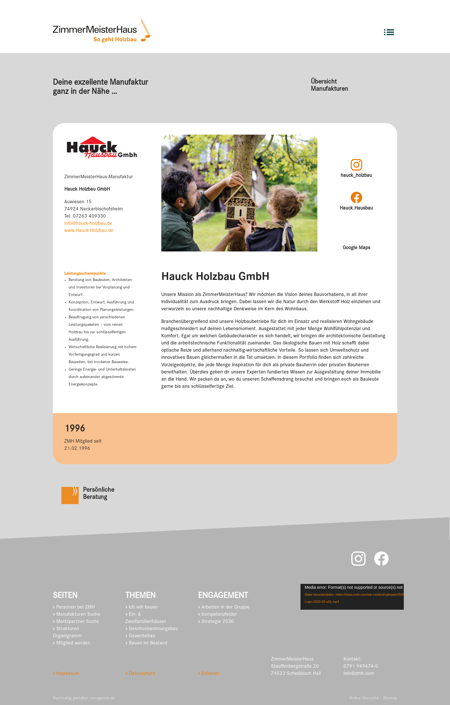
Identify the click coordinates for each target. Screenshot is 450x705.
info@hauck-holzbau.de (88, 223)
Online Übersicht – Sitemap (373, 698)
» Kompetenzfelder (217, 614)
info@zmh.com (359, 674)
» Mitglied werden (71, 643)
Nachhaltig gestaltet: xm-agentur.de (84, 698)
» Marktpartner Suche (76, 622)
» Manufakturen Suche (76, 614)
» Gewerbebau (140, 636)
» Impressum (66, 674)
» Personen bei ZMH (74, 607)
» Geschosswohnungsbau (151, 629)
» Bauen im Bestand (146, 643)
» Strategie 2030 (216, 622)
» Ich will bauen (141, 607)
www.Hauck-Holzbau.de (88, 231)
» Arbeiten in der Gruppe (223, 607)
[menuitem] (389, 29)
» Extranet (208, 674)
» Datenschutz (140, 674)
